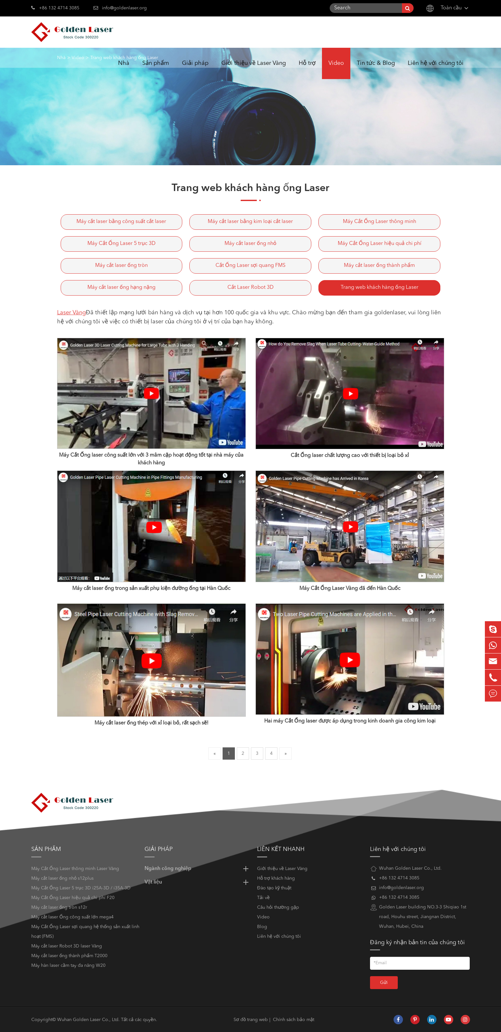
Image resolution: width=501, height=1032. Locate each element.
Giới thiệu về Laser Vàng (253, 69)
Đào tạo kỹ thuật (274, 888)
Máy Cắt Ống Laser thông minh (379, 221)
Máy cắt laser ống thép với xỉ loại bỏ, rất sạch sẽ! (151, 723)
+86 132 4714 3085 (55, 7)
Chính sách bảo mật (293, 1019)
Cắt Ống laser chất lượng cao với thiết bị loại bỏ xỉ (350, 455)
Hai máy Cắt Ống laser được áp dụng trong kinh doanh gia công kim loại (350, 721)
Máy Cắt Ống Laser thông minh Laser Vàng (75, 868)
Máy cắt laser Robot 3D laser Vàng (66, 946)
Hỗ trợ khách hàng (276, 878)
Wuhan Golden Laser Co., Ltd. (88, 1019)
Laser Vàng (71, 313)
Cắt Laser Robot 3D (250, 287)
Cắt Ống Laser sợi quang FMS (250, 265)
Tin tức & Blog (376, 69)
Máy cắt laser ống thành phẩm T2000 (69, 956)
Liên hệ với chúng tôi (436, 69)
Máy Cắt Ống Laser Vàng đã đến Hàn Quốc (349, 588)
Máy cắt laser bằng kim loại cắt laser (250, 221)
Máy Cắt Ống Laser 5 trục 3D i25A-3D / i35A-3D (81, 888)
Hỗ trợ (307, 69)
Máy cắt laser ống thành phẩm (379, 265)
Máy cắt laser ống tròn (121, 265)
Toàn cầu (451, 8)
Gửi (384, 982)
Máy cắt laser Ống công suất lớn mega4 (72, 917)
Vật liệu (198, 882)
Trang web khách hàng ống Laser (379, 287)
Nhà (123, 69)
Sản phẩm (155, 69)
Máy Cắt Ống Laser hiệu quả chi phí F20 (73, 897)
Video (336, 69)
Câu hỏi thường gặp (278, 907)
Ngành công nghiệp (198, 869)
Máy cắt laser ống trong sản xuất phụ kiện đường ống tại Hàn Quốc (151, 588)
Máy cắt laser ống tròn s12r (59, 907)
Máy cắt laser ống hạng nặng (121, 287)
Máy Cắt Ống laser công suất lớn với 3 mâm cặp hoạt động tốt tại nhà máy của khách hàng (151, 459)
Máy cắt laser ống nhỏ (250, 243)
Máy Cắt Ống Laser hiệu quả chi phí (379, 243)
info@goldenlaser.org (124, 8)
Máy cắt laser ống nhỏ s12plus (62, 878)
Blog (262, 927)
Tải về (263, 897)
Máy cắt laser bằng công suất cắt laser (121, 221)
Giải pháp (195, 69)
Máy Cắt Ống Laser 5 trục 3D (121, 243)
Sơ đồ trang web (251, 1019)
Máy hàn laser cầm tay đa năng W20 (68, 965)
